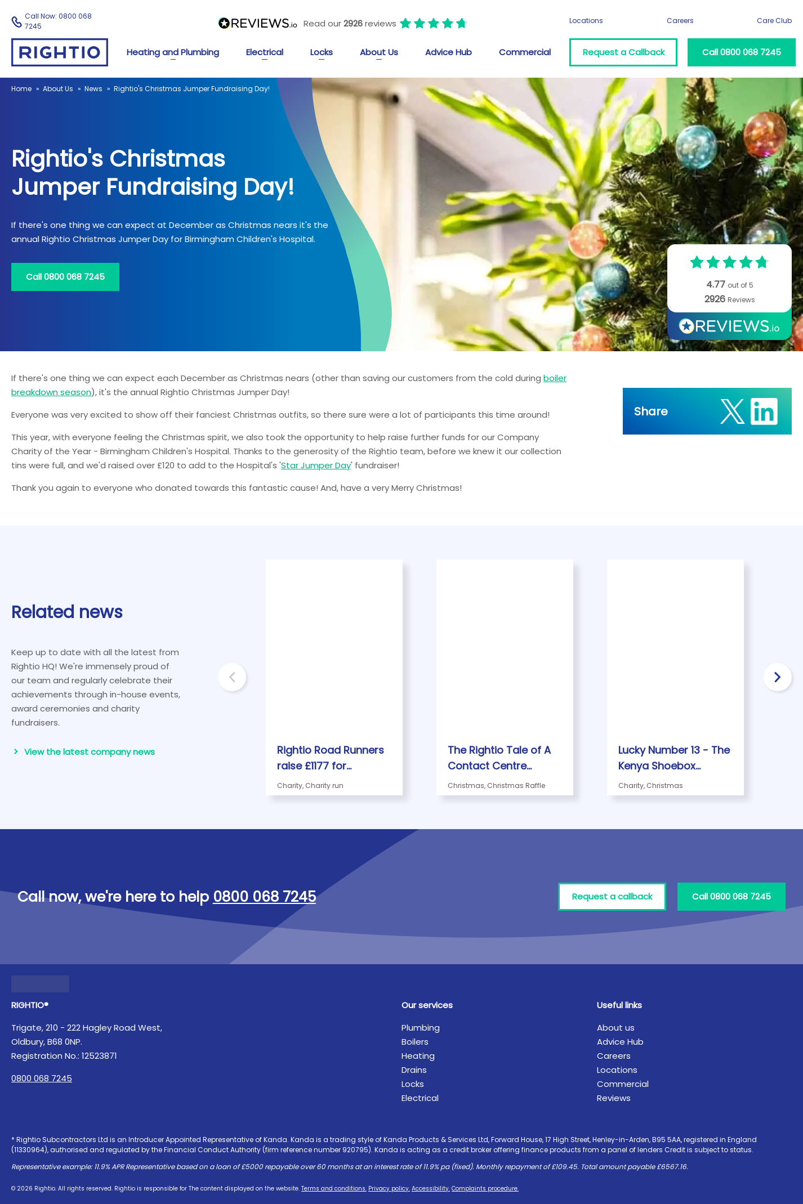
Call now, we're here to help (166, 897)
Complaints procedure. (485, 1188)
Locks (321, 52)
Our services (427, 1005)
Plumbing (421, 1027)
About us (616, 1027)
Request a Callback (623, 52)
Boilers (415, 1042)
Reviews (614, 1098)
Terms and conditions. (334, 1188)
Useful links (619, 1005)
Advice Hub (448, 52)
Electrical (264, 52)
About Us (379, 52)
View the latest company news (89, 752)
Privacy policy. (389, 1188)
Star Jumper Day (316, 465)
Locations (586, 20)
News (93, 88)
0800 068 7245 (41, 1078)
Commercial (525, 52)
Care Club (774, 20)
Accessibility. (431, 1188)
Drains (414, 1070)
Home (21, 88)
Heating (418, 1056)
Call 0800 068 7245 (741, 52)
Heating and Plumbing (173, 52)
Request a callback (612, 896)
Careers (680, 20)
